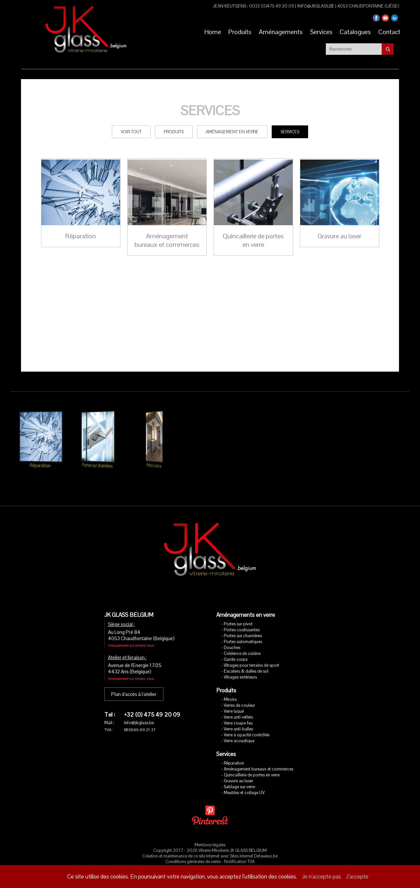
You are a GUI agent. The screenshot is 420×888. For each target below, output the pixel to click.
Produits (234, 31)
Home (205, 31)
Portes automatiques (243, 632)
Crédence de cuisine (242, 644)
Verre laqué (234, 702)
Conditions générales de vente (192, 852)
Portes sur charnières (243, 626)
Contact (388, 31)
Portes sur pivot (238, 614)
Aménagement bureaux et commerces (258, 760)
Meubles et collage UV (244, 783)
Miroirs (230, 690)
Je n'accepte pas (321, 876)
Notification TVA (239, 852)
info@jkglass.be (315, 6)
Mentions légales (210, 835)
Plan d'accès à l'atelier (134, 685)
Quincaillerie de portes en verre (252, 766)
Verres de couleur (239, 696)
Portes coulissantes (242, 620)
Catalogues (352, 31)
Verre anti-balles (238, 720)
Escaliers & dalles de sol (246, 662)
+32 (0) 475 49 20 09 (152, 705)
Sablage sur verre (239, 777)
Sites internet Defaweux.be (254, 847)
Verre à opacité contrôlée (246, 725)
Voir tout (131, 122)
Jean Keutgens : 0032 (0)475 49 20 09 (253, 6)
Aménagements (276, 31)
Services (317, 31)
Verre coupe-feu (238, 714)
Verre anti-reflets (238, 708)
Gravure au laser (238, 771)
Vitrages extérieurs (240, 668)
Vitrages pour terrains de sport (251, 656)
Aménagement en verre (232, 122)
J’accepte (357, 876)
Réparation (234, 754)
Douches (232, 638)
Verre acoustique (239, 731)
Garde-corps (235, 650)
